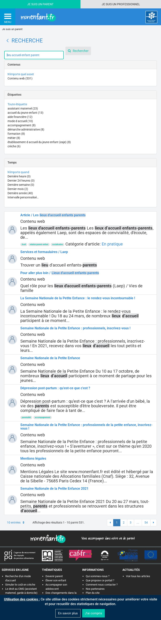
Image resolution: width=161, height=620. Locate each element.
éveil (24, 244)
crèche (14, 146)
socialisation (57, 244)
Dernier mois (18, 189)
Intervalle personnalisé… (23, 197)
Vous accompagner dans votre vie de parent (107, 538)
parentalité (26, 417)
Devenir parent (54, 576)
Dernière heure (19, 176)
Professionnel (128, 4)
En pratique (112, 244)
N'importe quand (18, 172)
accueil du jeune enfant (25, 112)
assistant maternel (23, 108)
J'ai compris (93, 613)
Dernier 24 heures (21, 180)
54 (146, 522)
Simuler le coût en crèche (20, 584)
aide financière (20, 117)
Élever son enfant (55, 580)
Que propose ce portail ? (100, 580)
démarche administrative (26, 129)
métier (14, 138)
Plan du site (93, 592)
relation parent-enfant (39, 244)
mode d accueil (20, 121)
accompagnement (22, 125)
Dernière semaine (21, 184)
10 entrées (15, 522)
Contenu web (20, 78)
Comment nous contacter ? (102, 584)
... (138, 522)
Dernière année (20, 193)
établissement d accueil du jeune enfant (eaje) (39, 142)
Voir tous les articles (138, 576)
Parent (48, 4)
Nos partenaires (95, 588)
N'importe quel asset (21, 74)
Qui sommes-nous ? (97, 576)
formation (16, 133)
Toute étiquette (17, 104)
